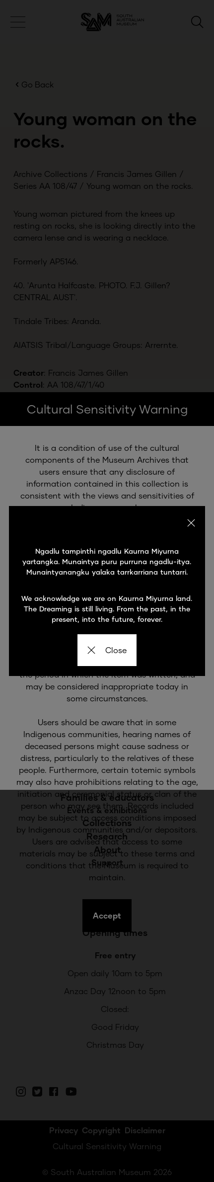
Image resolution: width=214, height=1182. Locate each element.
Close (107, 650)
